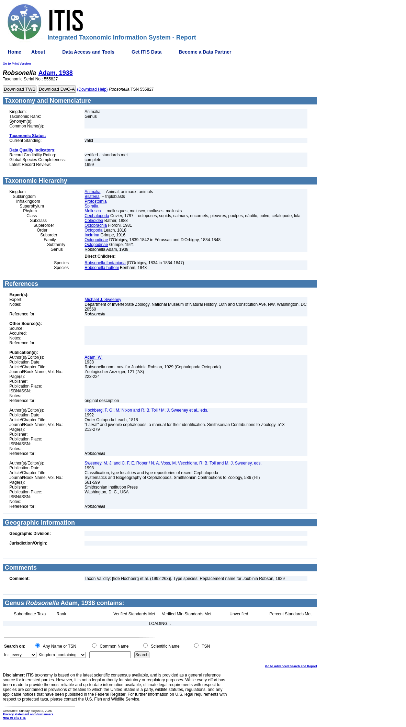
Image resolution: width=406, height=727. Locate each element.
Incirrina (91, 235)
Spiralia (91, 206)
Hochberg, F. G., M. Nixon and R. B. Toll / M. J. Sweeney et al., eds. (146, 410)
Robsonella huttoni (101, 267)
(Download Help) (92, 89)
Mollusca (92, 211)
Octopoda (93, 230)
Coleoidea (93, 220)
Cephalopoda (96, 215)
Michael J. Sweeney (102, 299)
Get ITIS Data (146, 52)
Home (14, 52)
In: (6, 654)
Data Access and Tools (88, 52)
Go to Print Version (17, 63)
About (38, 52)
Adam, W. (93, 357)
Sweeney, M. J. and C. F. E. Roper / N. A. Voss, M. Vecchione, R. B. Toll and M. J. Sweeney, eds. (173, 463)
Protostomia (95, 201)
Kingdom (46, 654)
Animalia (92, 191)
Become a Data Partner (205, 52)
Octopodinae (96, 244)
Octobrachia (95, 225)
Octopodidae (96, 239)
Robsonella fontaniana (104, 262)
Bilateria (91, 196)
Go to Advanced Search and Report (291, 666)
